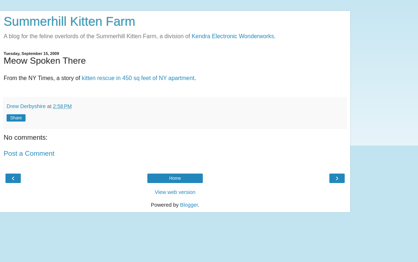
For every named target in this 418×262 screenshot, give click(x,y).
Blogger (189, 205)
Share (16, 117)
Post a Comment (29, 153)
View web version (175, 192)
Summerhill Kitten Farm (69, 21)
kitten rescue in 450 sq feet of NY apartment (138, 78)
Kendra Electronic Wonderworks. (234, 36)
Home (175, 178)
